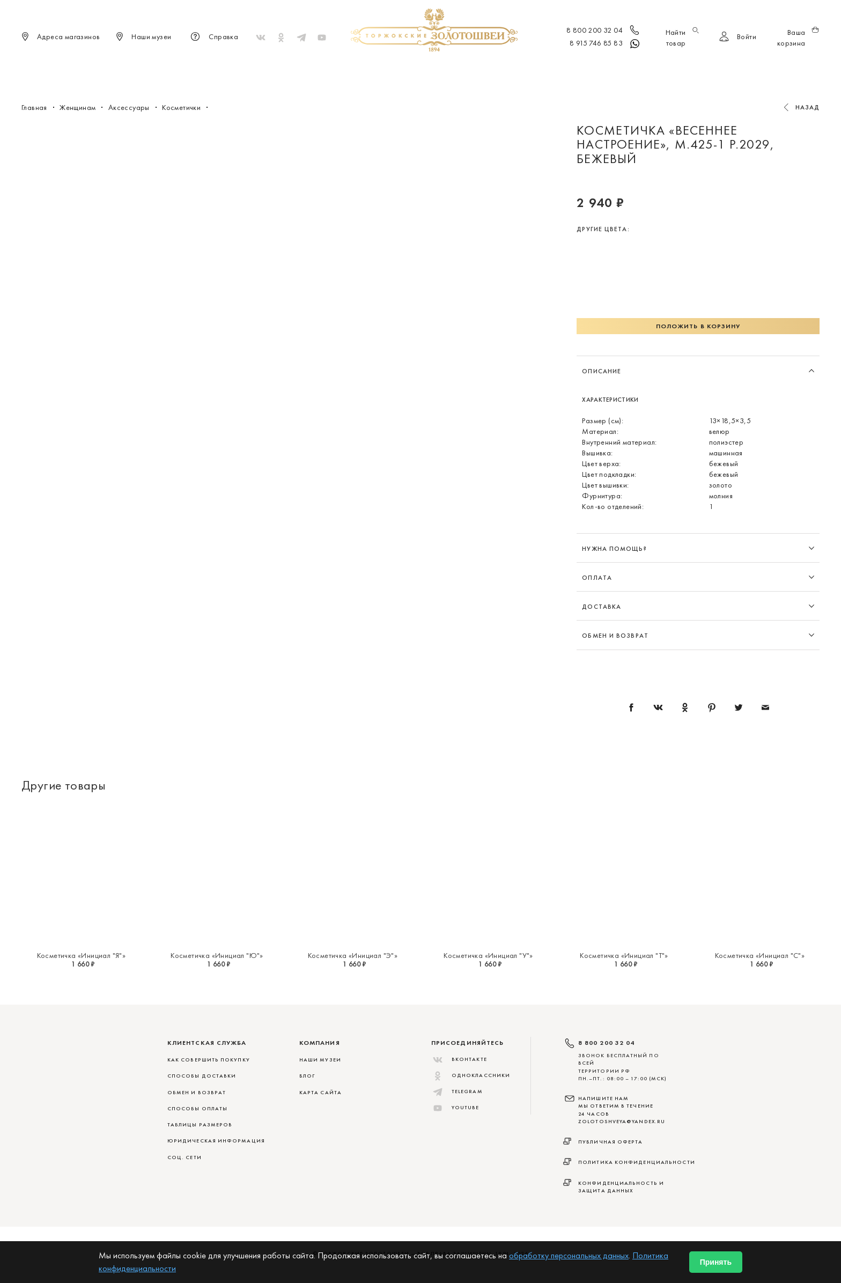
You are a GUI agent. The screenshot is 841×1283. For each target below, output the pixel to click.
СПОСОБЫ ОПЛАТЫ (197, 1108)
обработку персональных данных (569, 1255)
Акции (583, 69)
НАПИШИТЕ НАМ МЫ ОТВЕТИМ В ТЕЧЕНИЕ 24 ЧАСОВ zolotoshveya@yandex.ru (621, 1110)
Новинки (268, 69)
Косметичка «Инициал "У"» (488, 955)
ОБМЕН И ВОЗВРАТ (196, 1092)
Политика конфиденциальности (636, 1162)
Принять (716, 1262)
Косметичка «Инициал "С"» (760, 955)
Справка (212, 37)
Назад (807, 107)
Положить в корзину (698, 326)
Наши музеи (320, 1059)
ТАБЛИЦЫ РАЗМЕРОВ (199, 1124)
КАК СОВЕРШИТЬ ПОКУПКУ (208, 1059)
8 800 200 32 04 (603, 31)
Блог (307, 1075)
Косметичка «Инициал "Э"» (353, 955)
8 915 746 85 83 (605, 44)
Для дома (511, 69)
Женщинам (404, 69)
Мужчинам (458, 69)
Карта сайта (320, 1092)
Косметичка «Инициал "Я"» (81, 955)
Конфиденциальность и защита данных (621, 1186)
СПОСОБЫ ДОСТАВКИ (201, 1075)
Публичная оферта (610, 1141)
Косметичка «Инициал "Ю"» (217, 955)
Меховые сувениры (334, 69)
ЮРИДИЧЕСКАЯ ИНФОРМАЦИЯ (216, 1140)
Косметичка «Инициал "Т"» (624, 955)
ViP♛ (550, 69)
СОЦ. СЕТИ (184, 1157)
